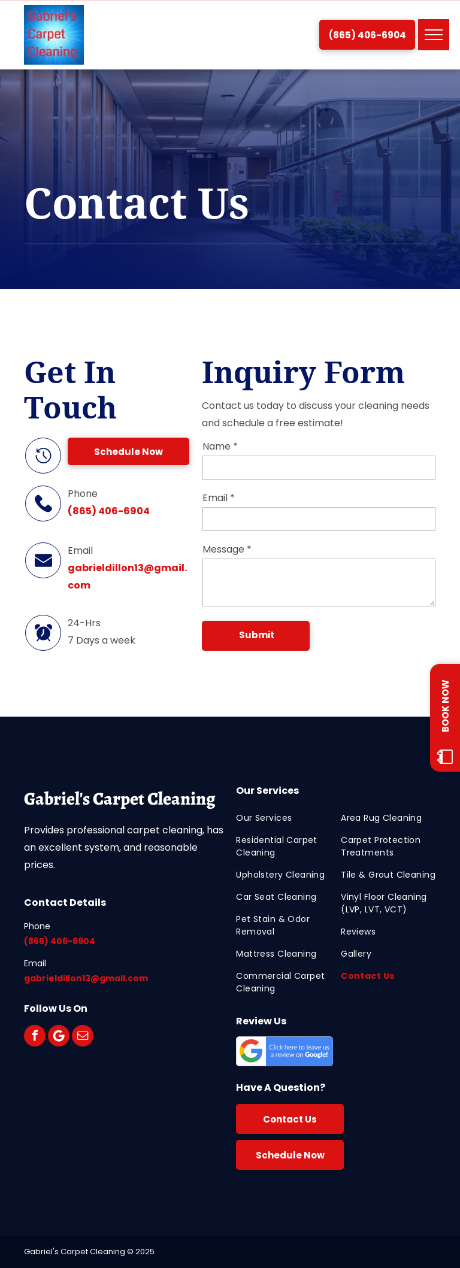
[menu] (433, 34)
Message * (227, 549)
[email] (82, 1035)
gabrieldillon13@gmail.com (86, 978)
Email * (218, 498)
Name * (220, 446)
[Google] (58, 1035)
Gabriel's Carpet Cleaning (119, 799)
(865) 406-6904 (109, 511)
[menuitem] (283, 818)
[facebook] (35, 1035)
